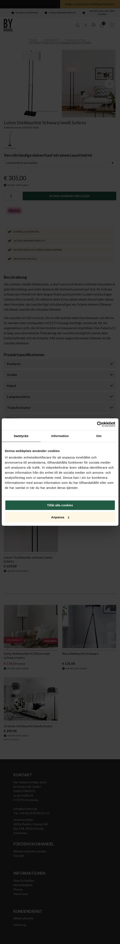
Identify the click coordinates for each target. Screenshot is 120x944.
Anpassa (60, 517)
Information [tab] (60, 436)
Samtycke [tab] (21, 436)
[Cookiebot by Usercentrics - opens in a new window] (97, 424)
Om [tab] (99, 436)
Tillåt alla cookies (60, 505)
